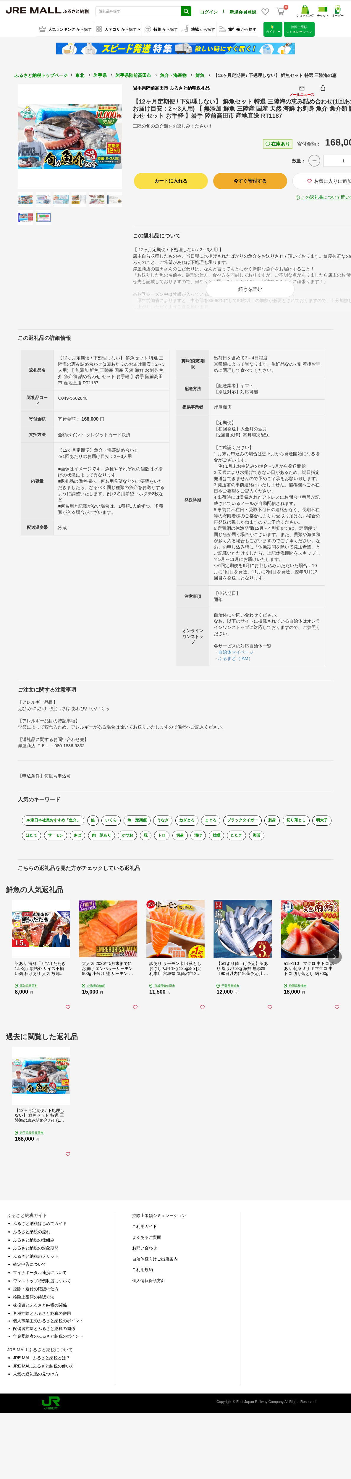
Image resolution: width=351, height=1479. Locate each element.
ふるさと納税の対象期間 (36, 1259)
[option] (70, 136)
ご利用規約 (142, 1280)
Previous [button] (34, 137)
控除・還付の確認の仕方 (36, 1299)
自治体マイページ (236, 653)
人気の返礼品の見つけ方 (36, 1385)
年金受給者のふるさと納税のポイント (48, 1346)
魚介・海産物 (173, 75)
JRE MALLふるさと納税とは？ (41, 1368)
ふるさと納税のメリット (36, 1267)
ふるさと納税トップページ (41, 75)
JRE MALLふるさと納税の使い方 (43, 1376)
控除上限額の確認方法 (33, 1307)
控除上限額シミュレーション (159, 1226)
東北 (79, 75)
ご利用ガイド (144, 1237)
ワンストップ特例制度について (42, 1291)
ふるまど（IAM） (235, 660)
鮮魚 (199, 75)
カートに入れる (170, 180)
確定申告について (29, 1275)
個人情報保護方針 (148, 1291)
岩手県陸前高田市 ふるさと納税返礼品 (171, 88)
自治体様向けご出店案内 (155, 1269)
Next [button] (105, 137)
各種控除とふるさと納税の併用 (42, 1324)
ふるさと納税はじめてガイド (40, 1234)
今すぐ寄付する (250, 180)
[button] (334, 964)
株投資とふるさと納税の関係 (40, 1316)
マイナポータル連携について (40, 1283)
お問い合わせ (144, 1259)
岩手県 (100, 75)
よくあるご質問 (146, 1248)
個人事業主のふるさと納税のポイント (48, 1331)
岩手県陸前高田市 (133, 75)
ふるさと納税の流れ (31, 1242)
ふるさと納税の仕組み (33, 1250)
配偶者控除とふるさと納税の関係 (44, 1339)
